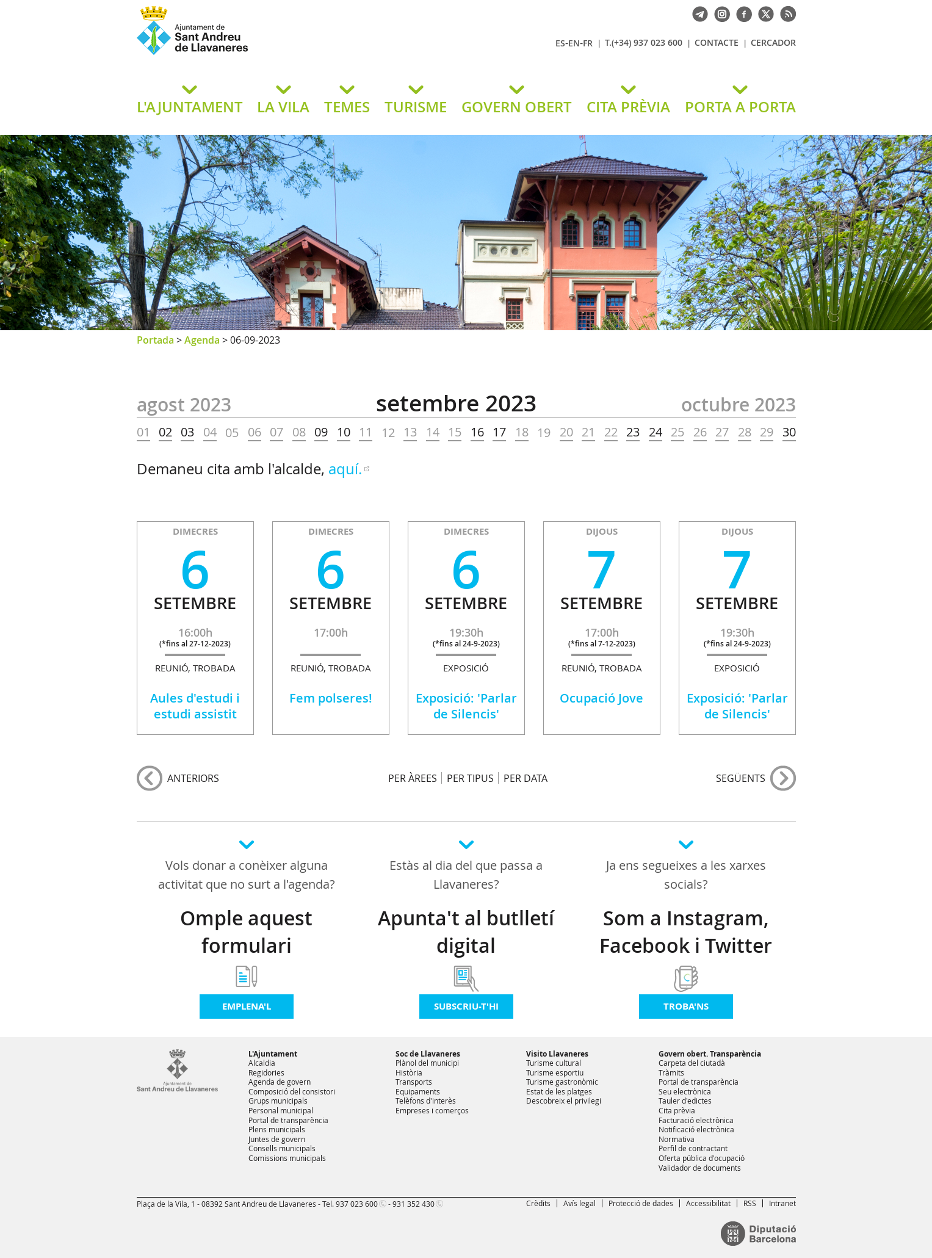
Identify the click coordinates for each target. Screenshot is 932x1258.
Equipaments (418, 1091)
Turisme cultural (553, 1063)
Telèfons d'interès (426, 1100)
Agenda (202, 340)
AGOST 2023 (184, 404)
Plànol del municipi (427, 1063)
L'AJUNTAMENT (190, 107)
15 (454, 432)
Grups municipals (278, 1100)
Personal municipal (280, 1110)
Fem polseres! (330, 698)
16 (477, 432)
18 (522, 432)
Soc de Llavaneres (428, 1054)
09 (321, 432)
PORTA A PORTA (740, 107)
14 (432, 432)
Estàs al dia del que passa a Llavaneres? (466, 874)
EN (574, 43)
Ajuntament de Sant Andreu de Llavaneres (280, 54)
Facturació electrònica (696, 1120)
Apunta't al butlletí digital (466, 932)
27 (722, 432)
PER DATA (525, 778)
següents (740, 778)
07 (276, 432)
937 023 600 (357, 1204)
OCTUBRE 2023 (738, 404)
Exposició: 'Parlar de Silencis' (466, 706)
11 (365, 432)
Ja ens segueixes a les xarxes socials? (686, 874)
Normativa (677, 1139)
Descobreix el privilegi (563, 1100)
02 (165, 432)
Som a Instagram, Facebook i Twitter (685, 932)
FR (588, 43)
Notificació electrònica (696, 1129)
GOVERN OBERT (516, 107)
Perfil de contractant (693, 1148)
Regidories (266, 1072)
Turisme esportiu (554, 1072)
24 (655, 432)
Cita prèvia (677, 1110)
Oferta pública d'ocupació (702, 1158)
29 (766, 432)
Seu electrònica (685, 1091)
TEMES (347, 107)
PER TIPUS (470, 778)
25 (677, 432)
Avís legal (579, 1203)
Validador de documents (700, 1168)
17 (499, 432)
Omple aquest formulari (246, 932)
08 (299, 432)
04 (210, 432)
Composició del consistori (291, 1091)
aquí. (345, 469)
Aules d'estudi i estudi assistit (195, 706)
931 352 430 (413, 1204)
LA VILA (283, 107)
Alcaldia (261, 1063)
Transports (414, 1081)
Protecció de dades (641, 1203)
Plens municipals (276, 1129)
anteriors (193, 778)
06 (254, 432)
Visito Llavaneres (557, 1054)
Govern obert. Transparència (710, 1054)
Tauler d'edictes (685, 1100)
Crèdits (538, 1203)
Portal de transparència (288, 1120)
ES (560, 43)
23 (633, 432)
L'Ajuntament (272, 1054)
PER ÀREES (412, 778)
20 (566, 432)
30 (789, 432)
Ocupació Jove (601, 698)
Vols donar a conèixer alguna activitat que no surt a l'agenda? (246, 874)
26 (700, 432)
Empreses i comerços (432, 1110)
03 (187, 432)
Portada (155, 340)
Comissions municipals (287, 1158)
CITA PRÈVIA (628, 107)
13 (410, 432)
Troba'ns (686, 1006)
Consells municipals (282, 1148)
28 (744, 432)
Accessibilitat (708, 1203)
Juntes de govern (276, 1139)
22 (611, 432)
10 (343, 432)
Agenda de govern (279, 1081)
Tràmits (671, 1072)
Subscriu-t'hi (466, 1006)
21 (588, 432)
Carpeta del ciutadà (692, 1063)
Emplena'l (246, 1006)
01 (143, 432)
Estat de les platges (559, 1091)
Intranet (782, 1203)
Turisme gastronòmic (562, 1081)
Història (409, 1072)
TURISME (416, 107)
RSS (749, 1203)
